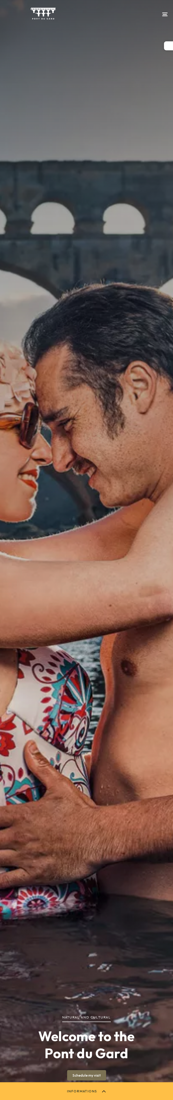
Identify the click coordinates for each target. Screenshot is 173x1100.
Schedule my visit (87, 1075)
